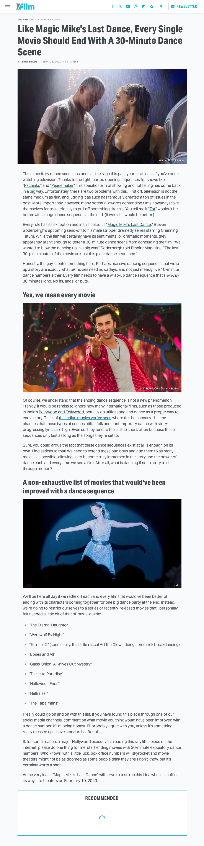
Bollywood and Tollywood (61, 411)
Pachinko (32, 185)
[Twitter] (120, 7)
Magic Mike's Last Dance (129, 224)
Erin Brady (30, 61)
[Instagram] (135, 7)
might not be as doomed (60, 759)
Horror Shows (49, 19)
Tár (152, 208)
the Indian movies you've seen (85, 417)
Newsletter (183, 6)
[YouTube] (128, 7)
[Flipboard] (143, 7)
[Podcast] (161, 6)
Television (26, 19)
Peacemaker (62, 185)
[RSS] (151, 7)
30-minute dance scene (107, 242)
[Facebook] (112, 7)
